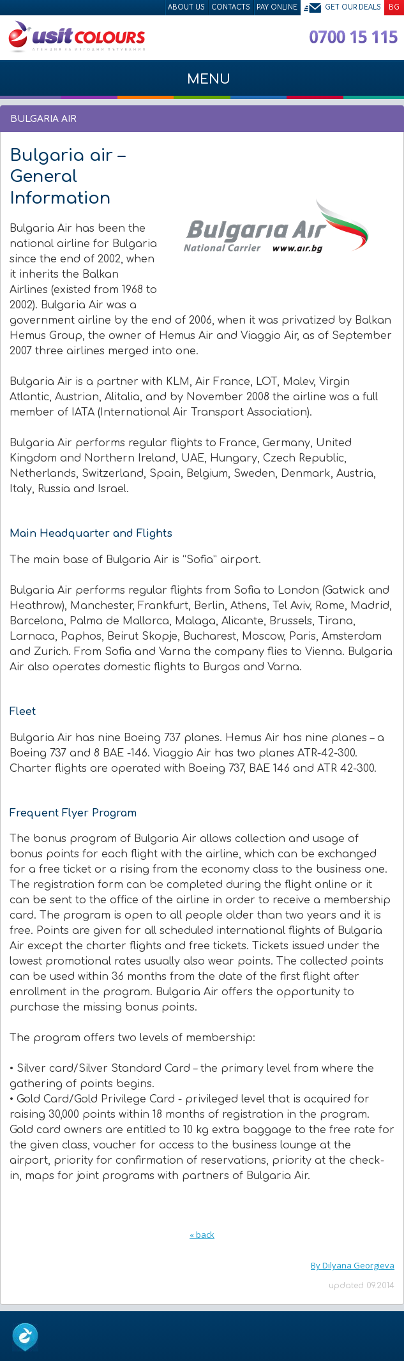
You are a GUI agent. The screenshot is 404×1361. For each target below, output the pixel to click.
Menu (202, 85)
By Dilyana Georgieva (352, 1265)
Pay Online (277, 7)
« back (202, 1234)
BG (394, 7)
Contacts (230, 7)
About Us (186, 7)
